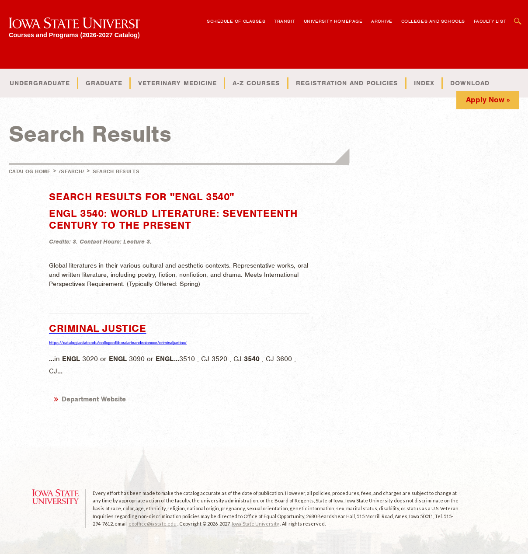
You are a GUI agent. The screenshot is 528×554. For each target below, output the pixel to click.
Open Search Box (518, 16)
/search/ (71, 171)
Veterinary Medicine (177, 83)
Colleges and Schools (433, 21)
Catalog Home (30, 171)
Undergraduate (40, 83)
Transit (284, 21)
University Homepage (333, 21)
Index (424, 83)
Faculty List (490, 21)
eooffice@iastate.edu (153, 523)
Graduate (104, 83)
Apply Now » (488, 100)
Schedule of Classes (236, 21)
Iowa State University (255, 523)
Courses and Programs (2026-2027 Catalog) (74, 34)
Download (470, 83)
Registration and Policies (347, 83)
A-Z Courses (256, 83)
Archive (382, 21)
